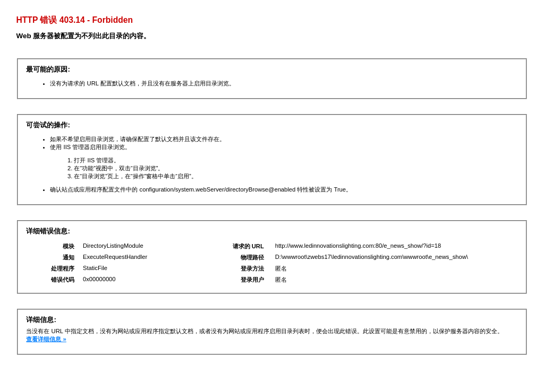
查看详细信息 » (46, 339)
